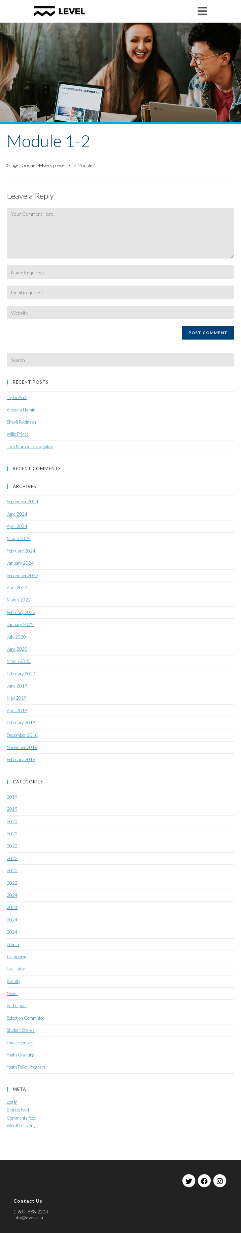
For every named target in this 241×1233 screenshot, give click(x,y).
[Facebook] (204, 1180)
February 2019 (21, 722)
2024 (12, 895)
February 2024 (21, 551)
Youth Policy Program (26, 1067)
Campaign (16, 956)
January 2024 (20, 563)
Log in (12, 1102)
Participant (17, 1005)
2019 (12, 797)
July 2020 (16, 637)
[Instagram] (220, 1180)
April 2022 (17, 587)
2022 (12, 846)
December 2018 (22, 735)
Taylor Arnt (17, 397)
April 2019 (17, 710)
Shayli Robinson (21, 422)
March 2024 (19, 538)
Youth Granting (20, 1054)
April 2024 (17, 526)
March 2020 (19, 661)
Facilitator (16, 968)
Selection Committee (25, 1018)
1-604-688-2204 (30, 1211)
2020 (12, 821)
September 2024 (22, 501)
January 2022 (20, 624)
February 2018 (21, 759)
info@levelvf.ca (28, 1217)
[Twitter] (189, 1180)
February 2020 (21, 673)
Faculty (13, 981)
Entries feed (18, 1110)
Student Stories (21, 1030)
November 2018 (22, 747)
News (12, 993)
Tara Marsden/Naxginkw (30, 446)
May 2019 (17, 698)
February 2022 (21, 612)
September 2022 (22, 575)
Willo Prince (18, 434)
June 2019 (17, 686)
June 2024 (17, 514)
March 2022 (19, 599)
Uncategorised (20, 1042)
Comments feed (21, 1118)
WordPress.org (21, 1125)
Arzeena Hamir (21, 409)
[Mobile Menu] (202, 11)
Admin (13, 944)
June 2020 (17, 649)
